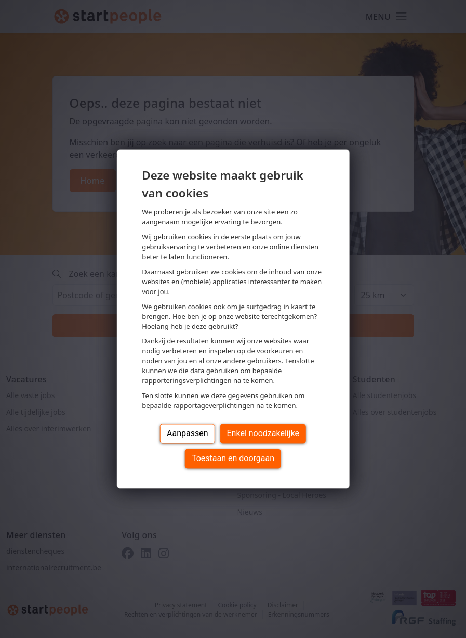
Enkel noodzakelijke (263, 434)
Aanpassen (187, 434)
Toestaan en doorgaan (233, 459)
